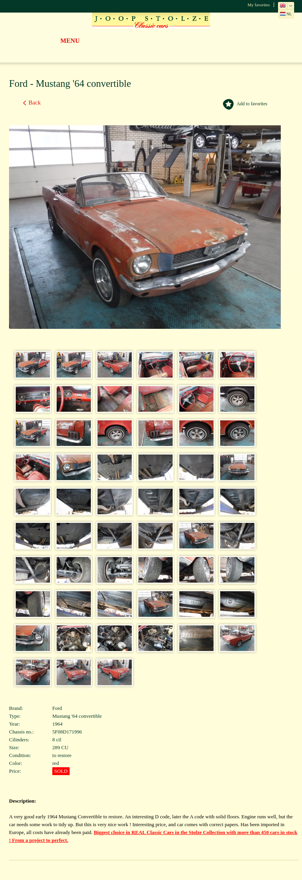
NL (286, 14)
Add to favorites (252, 103)
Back (35, 102)
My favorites (258, 4)
